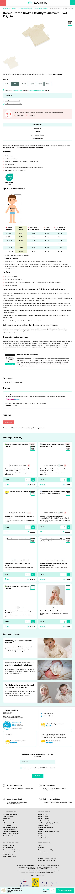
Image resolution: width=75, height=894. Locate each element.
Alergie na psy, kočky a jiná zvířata (49, 823)
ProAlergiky (6, 8)
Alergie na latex (43, 836)
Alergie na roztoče (44, 819)
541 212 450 (32, 115)
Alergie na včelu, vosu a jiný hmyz (48, 832)
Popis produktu (37, 124)
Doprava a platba (8, 846)
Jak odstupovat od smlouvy (11, 850)
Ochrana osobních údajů (46, 850)
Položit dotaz (8, 422)
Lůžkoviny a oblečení (25, 8)
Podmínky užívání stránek (47, 872)
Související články (37, 138)
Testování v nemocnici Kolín (14, 382)
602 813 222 (20, 115)
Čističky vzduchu (8, 817)
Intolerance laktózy (44, 821)
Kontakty (41, 848)
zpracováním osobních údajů (37, 768)
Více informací (57, 74)
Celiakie (40, 830)
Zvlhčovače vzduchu (9, 830)
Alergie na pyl (42, 815)
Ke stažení (37, 128)
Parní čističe (7, 825)
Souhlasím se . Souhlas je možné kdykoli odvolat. (39, 769)
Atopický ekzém (43, 825)
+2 (65, 465)
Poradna (37, 131)
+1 (29, 465)
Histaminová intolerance (46, 827)
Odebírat (37, 776)
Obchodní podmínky (9, 852)
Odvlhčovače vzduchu (10, 827)
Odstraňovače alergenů (10, 832)
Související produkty (37, 135)
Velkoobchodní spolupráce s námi (37, 869)
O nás (40, 846)
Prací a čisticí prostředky (11, 834)
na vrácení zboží (12, 101)
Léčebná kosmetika (9, 823)
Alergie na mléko (43, 817)
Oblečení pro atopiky (40, 8)
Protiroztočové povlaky (10, 815)
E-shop (14, 8)
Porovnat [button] (47, 90)
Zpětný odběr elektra (9, 856)
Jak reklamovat (8, 848)
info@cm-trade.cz (11, 405)
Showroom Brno (8, 854)
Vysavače (6, 821)
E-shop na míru (34, 875)
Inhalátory (6, 819)
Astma (40, 834)
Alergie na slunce (43, 838)
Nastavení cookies (44, 852)
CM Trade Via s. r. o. (33, 866)
